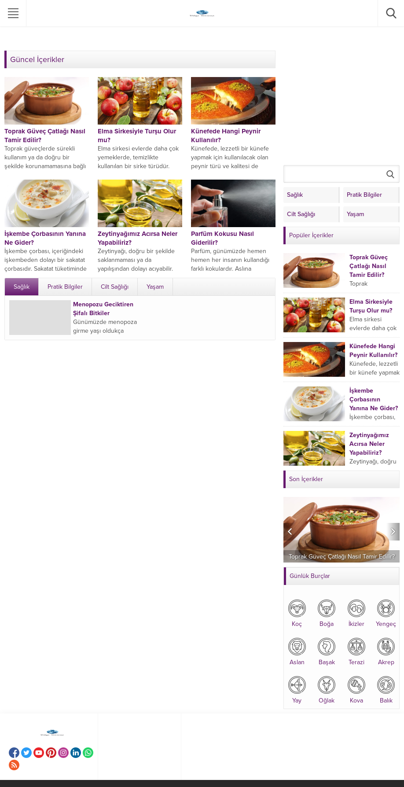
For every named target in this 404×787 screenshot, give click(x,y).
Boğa (327, 612)
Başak (327, 651)
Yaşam (155, 287)
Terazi (356, 651)
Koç (297, 612)
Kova (356, 689)
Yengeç (386, 612)
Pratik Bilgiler (65, 287)
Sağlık (21, 287)
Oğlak (327, 689)
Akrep (386, 651)
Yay (297, 689)
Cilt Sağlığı (115, 287)
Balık (386, 689)
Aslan (297, 651)
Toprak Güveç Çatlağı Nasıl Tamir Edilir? (368, 266)
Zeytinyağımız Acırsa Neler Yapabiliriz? (369, 443)
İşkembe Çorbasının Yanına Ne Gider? (373, 399)
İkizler (356, 612)
